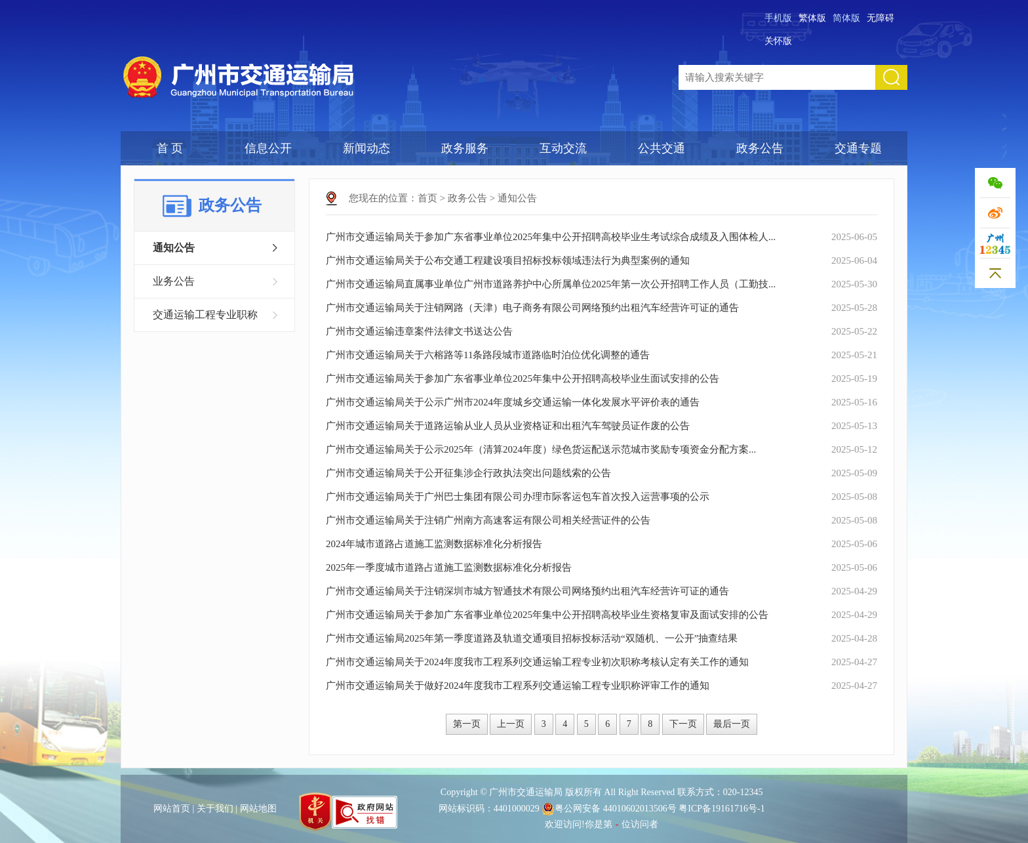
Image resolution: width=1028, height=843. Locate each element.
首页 (427, 198)
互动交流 (563, 148)
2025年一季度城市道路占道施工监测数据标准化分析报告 (449, 567)
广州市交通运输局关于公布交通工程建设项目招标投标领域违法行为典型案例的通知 (508, 260)
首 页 (170, 148)
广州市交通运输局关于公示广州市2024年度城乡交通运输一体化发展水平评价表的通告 (513, 402)
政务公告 (759, 148)
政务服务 (464, 148)
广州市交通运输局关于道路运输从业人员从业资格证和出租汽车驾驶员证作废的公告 (508, 426)
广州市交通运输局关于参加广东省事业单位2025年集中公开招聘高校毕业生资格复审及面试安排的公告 (547, 614)
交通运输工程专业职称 (205, 314)
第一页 (467, 724)
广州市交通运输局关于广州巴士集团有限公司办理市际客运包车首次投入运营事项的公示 (517, 496)
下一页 (683, 724)
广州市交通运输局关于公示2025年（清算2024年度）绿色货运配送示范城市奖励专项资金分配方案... (541, 449)
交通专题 (858, 148)
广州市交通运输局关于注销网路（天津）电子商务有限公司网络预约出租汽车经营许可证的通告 (532, 307)
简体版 (846, 18)
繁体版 (812, 18)
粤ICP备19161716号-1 (721, 808)
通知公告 (174, 247)
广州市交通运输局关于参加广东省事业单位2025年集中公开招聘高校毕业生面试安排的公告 (522, 378)
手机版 (778, 18)
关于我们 (215, 808)
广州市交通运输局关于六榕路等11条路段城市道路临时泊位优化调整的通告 (488, 355)
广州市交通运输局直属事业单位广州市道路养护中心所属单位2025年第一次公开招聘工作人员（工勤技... (551, 284)
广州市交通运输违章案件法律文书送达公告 (419, 331)
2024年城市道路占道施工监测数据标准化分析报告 (434, 544)
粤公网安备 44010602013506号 (609, 808)
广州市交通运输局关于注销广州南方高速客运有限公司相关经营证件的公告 (488, 520)
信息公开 (268, 148)
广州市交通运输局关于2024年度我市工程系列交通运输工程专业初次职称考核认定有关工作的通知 (537, 662)
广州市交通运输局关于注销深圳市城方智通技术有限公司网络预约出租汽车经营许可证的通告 (527, 591)
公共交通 (661, 148)
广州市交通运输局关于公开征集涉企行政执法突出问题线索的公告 (468, 473)
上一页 (510, 724)
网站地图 (258, 808)
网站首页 (171, 808)
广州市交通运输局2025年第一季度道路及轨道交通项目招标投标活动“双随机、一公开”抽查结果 (532, 638)
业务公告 (174, 281)
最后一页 (731, 724)
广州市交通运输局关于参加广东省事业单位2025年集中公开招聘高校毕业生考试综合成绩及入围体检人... (551, 237)
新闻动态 (366, 148)
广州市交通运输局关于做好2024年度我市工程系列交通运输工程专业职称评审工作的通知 (517, 685)
